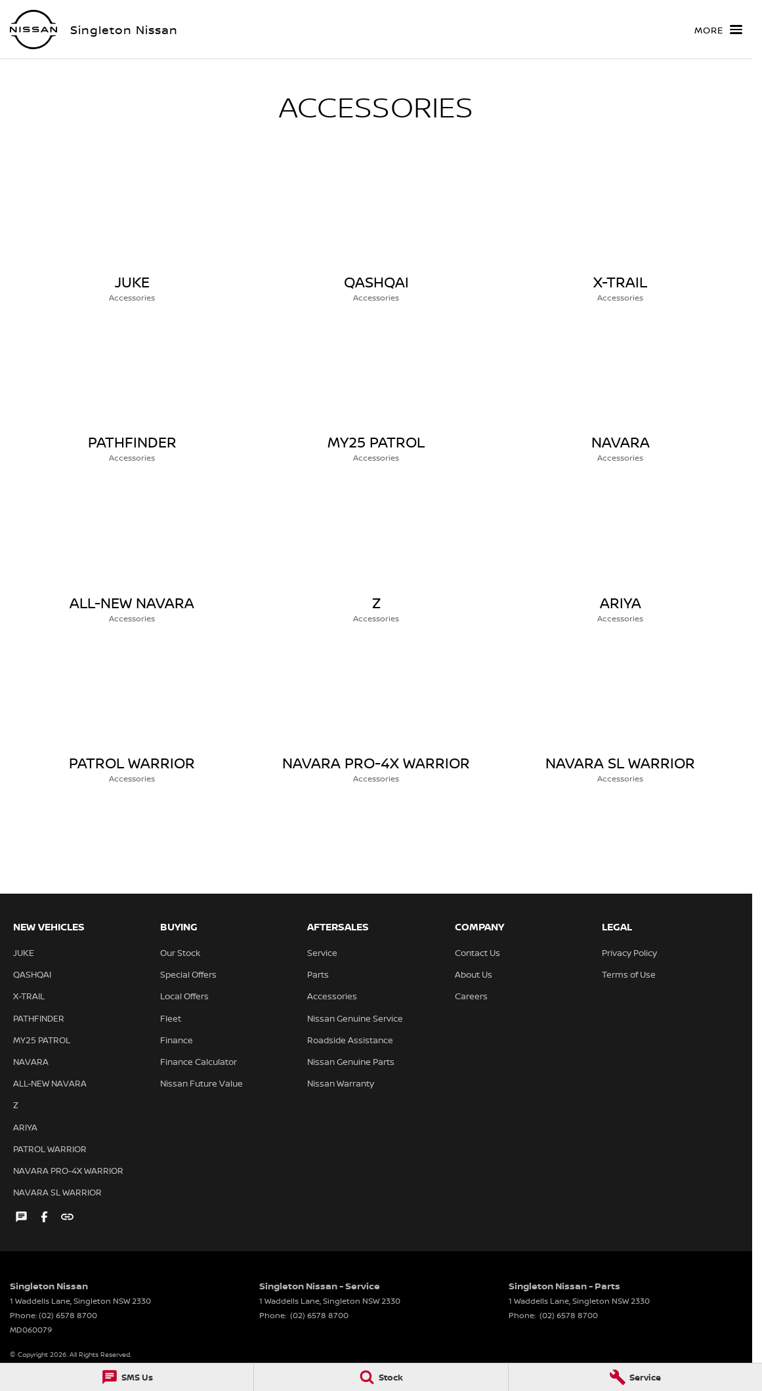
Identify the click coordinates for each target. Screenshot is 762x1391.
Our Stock (180, 953)
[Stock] (380, 1377)
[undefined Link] (67, 1217)
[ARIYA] (620, 556)
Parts (318, 974)
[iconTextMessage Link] (21, 1217)
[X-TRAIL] (620, 235)
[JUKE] (132, 235)
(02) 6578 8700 (68, 1315)
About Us (473, 974)
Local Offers (184, 996)
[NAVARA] (620, 395)
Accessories (332, 996)
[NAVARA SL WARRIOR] (620, 716)
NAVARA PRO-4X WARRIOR (68, 1170)
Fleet (170, 1018)
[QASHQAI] (376, 235)
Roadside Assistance (350, 1040)
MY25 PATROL (41, 1040)
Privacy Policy (629, 953)
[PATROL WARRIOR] (132, 716)
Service (322, 953)
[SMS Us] (126, 1377)
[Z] (376, 556)
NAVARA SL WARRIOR (57, 1192)
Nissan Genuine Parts (350, 1062)
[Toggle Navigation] (718, 29)
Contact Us (477, 953)
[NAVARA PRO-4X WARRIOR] (376, 716)
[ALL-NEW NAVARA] (132, 556)
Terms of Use (629, 974)
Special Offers (188, 974)
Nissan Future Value (201, 1083)
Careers (471, 996)
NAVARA (31, 1062)
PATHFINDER (38, 1018)
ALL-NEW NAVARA (50, 1083)
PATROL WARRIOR (50, 1149)
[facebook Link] (44, 1217)
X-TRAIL (29, 996)
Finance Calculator (198, 1062)
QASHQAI (32, 974)
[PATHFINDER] (132, 395)
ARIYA (25, 1127)
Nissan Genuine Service (355, 1018)
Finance (176, 1040)
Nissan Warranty (340, 1083)
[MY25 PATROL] (376, 395)
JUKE (23, 953)
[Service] (635, 1377)
